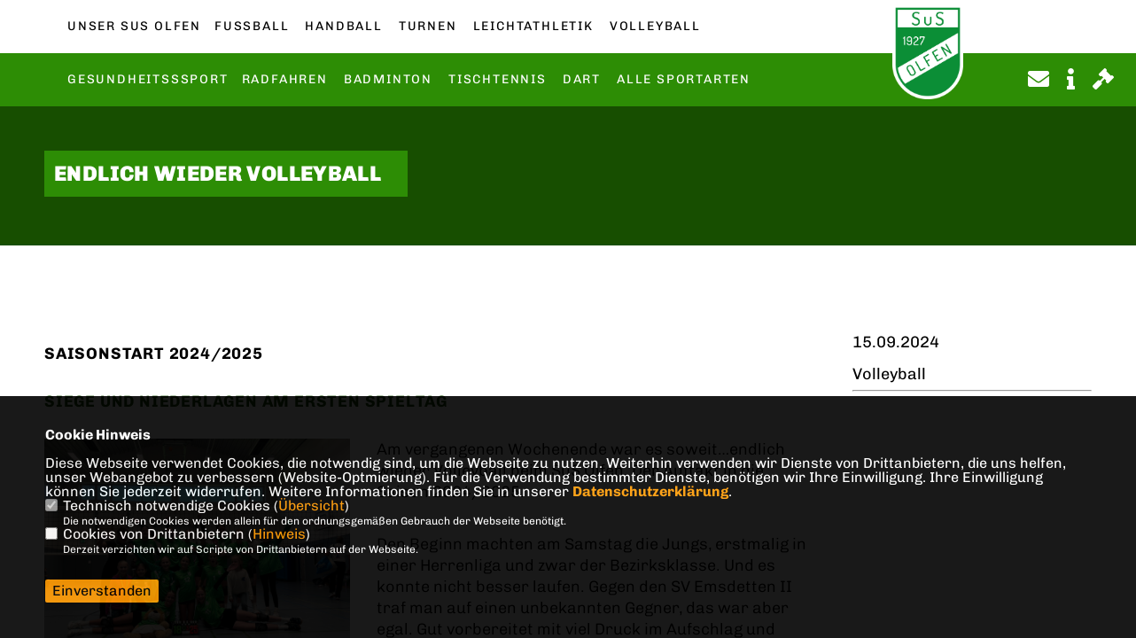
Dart (582, 80)
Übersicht (311, 505)
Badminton (388, 80)
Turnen (428, 26)
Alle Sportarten (684, 80)
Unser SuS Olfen (134, 26)
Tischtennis (497, 80)
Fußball (251, 26)
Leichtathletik (533, 26)
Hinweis (279, 533)
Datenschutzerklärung (650, 491)
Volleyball (655, 26)
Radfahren (285, 80)
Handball (343, 26)
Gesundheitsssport (148, 80)
